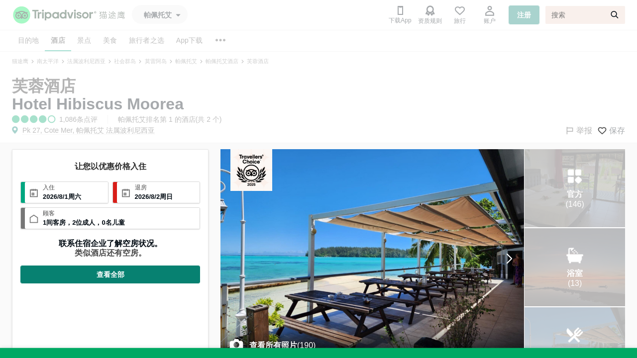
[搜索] (585, 15)
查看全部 (110, 274)
